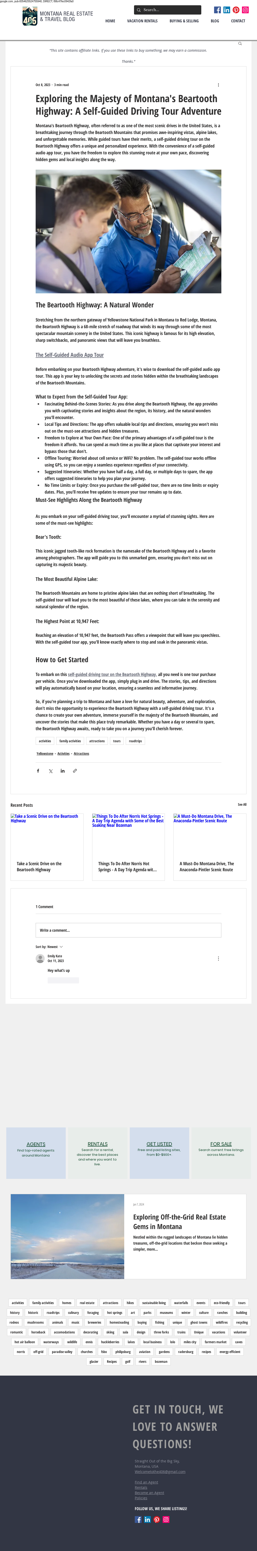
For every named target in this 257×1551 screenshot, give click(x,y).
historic (33, 1312)
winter (185, 1312)
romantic (16, 1332)
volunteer (240, 1332)
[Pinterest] (236, 10)
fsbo (104, 1351)
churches (87, 1351)
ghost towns (198, 1322)
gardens (164, 1351)
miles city (190, 1341)
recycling (242, 1322)
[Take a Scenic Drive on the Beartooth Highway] (47, 834)
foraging (93, 1312)
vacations (218, 1332)
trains (181, 1332)
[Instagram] (245, 10)
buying (142, 1322)
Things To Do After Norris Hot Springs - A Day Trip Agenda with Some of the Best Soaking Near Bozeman (126, 866)
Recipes (112, 1361)
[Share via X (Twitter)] (50, 770)
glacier (94, 1361)
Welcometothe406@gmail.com (160, 1471)
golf (127, 1361)
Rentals (141, 1487)
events (201, 1302)
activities (45, 740)
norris (21, 1351)
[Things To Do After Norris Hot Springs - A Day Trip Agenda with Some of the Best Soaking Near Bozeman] (128, 834)
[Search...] (167, 10)
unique (177, 1322)
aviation (144, 1351)
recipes (206, 1351)
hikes (130, 1302)
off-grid (38, 1351)
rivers (142, 1361)
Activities (63, 753)
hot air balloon (25, 1341)
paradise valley (62, 1351)
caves (238, 1341)
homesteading (119, 1322)
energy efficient (230, 1351)
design (141, 1332)
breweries (94, 1322)
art (133, 1312)
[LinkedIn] (226, 10)
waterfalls (181, 1302)
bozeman (161, 1361)
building (241, 1312)
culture (204, 1312)
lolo (172, 1341)
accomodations (64, 1332)
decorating (90, 1332)
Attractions (81, 753)
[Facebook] (217, 10)
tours (116, 740)
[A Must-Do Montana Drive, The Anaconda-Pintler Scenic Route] (210, 834)
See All (242, 804)
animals (57, 1322)
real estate (87, 1302)
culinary (73, 1312)
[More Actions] (218, 959)
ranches (222, 1312)
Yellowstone (45, 753)
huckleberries (110, 1341)
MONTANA (51, 13)
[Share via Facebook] (38, 770)
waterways (51, 1341)
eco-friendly (222, 1302)
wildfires (222, 1322)
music (75, 1322)
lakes (131, 1341)
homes (66, 1302)
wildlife (72, 1341)
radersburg (185, 1351)
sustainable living (154, 1302)
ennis (89, 1341)
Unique (199, 1332)
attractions (97, 740)
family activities (70, 740)
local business (152, 1341)
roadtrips (135, 740)
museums (166, 1312)
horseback (38, 1332)
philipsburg (123, 1351)
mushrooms (35, 1322)
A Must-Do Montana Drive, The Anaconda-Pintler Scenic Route (207, 866)
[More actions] (218, 85)
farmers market (216, 1341)
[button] (240, 43)
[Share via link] (75, 770)
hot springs (114, 1312)
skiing (110, 1332)
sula (125, 1332)
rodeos (14, 1322)
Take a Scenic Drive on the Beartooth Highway (39, 866)
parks (147, 1312)
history (15, 1312)
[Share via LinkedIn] (62, 770)
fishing (159, 1322)
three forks (161, 1332)
